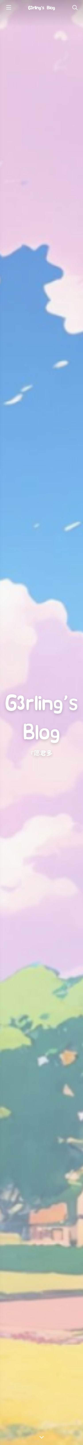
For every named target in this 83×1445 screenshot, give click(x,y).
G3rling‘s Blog (41, 7)
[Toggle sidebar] (8, 8)
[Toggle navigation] (75, 8)
